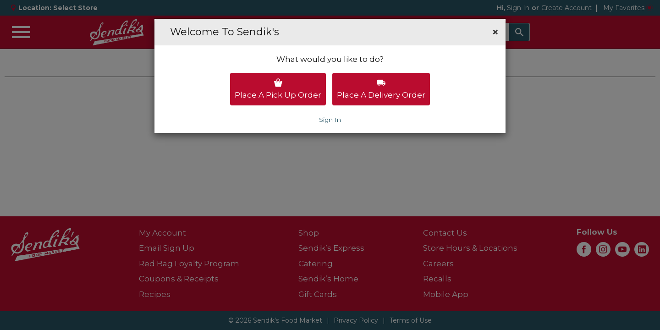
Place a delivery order (381, 88)
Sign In (330, 119)
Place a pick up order (278, 88)
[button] (495, 32)
